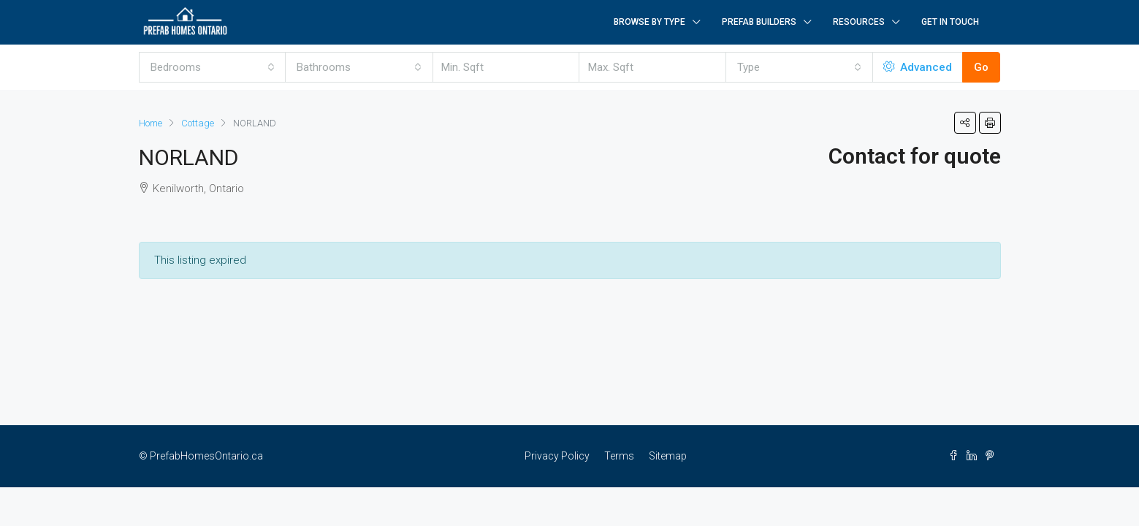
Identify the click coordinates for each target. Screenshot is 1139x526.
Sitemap (668, 456)
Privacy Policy (557, 456)
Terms (619, 456)
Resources (859, 22)
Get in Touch (950, 22)
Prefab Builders (759, 22)
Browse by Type (649, 22)
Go (981, 67)
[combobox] (213, 67)
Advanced (917, 67)
